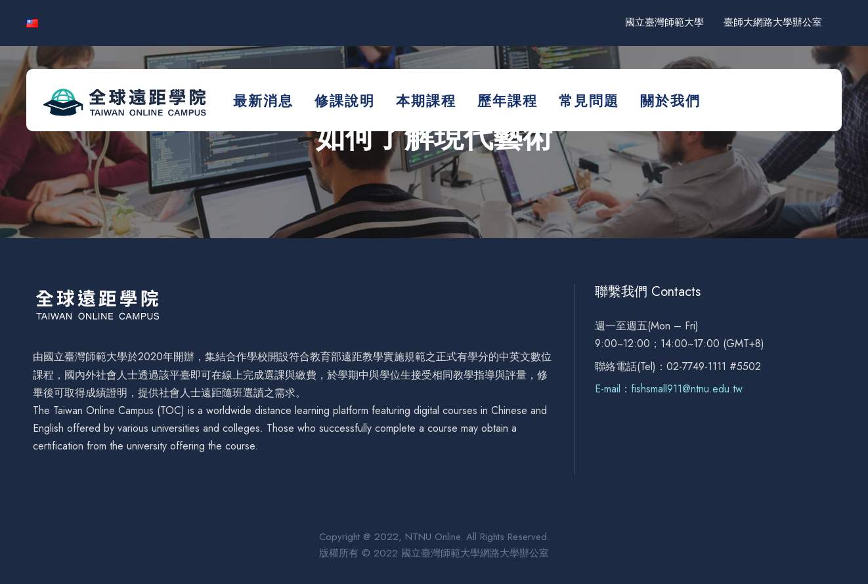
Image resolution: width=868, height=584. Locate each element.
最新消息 (263, 101)
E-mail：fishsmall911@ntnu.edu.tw (669, 388)
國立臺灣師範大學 (664, 22)
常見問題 (589, 101)
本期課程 (426, 101)
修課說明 (345, 101)
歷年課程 (507, 101)
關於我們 (670, 101)
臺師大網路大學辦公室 (773, 22)
